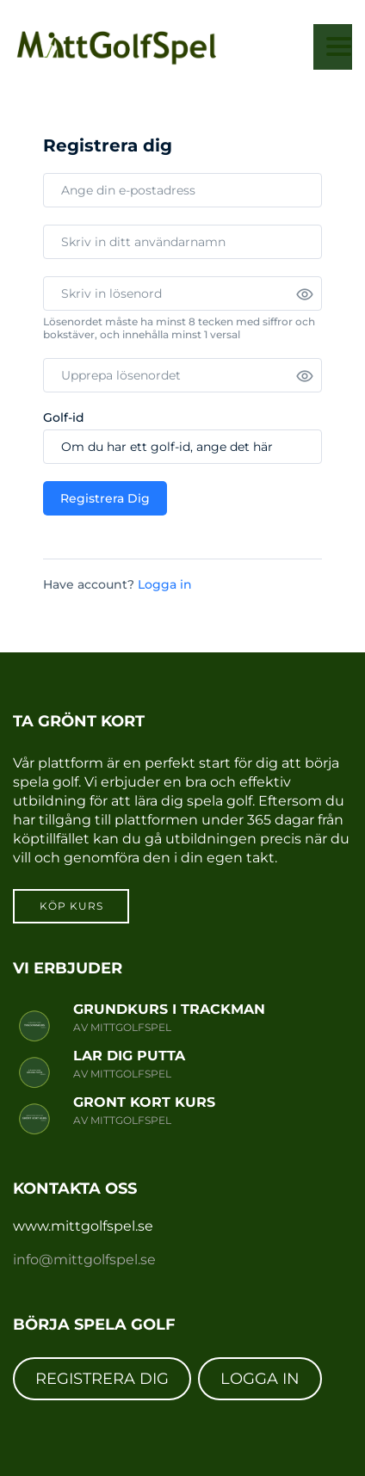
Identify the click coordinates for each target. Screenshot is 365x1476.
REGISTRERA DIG (102, 1378)
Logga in (165, 584)
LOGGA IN (260, 1378)
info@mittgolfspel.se (84, 1259)
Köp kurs (71, 905)
